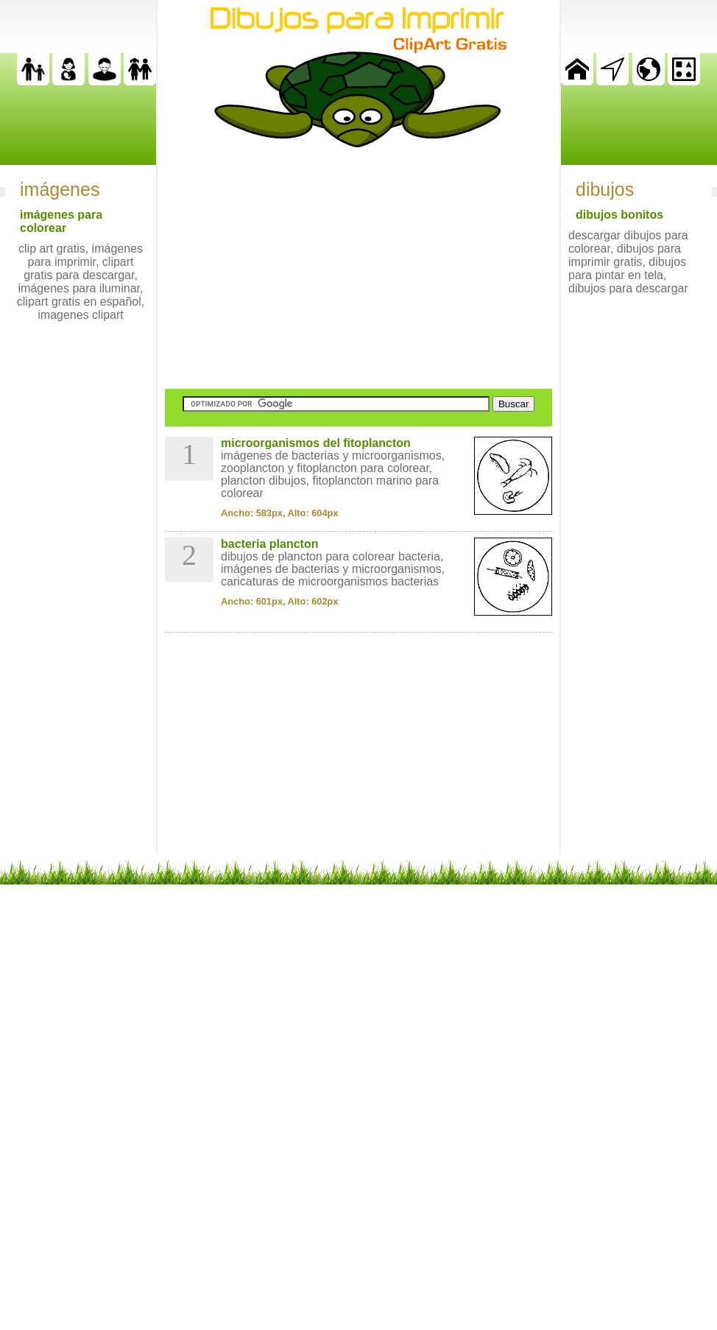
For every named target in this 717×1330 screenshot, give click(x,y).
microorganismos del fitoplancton (316, 443)
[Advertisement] (358, 268)
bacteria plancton (269, 544)
